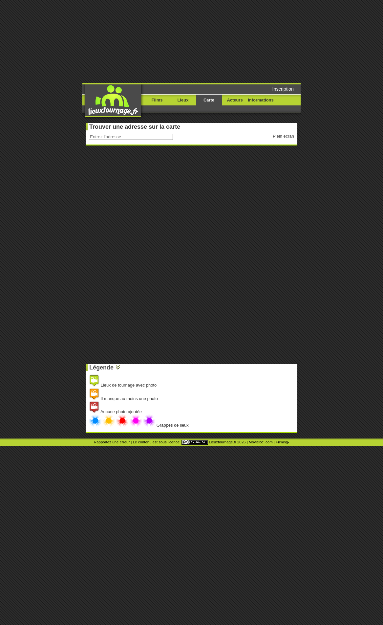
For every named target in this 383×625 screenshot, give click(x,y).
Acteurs (235, 100)
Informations (260, 100)
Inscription (283, 89)
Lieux (183, 100)
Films (157, 100)
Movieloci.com (261, 442)
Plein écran (283, 136)
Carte (208, 100)
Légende (101, 367)
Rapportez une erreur (112, 442)
